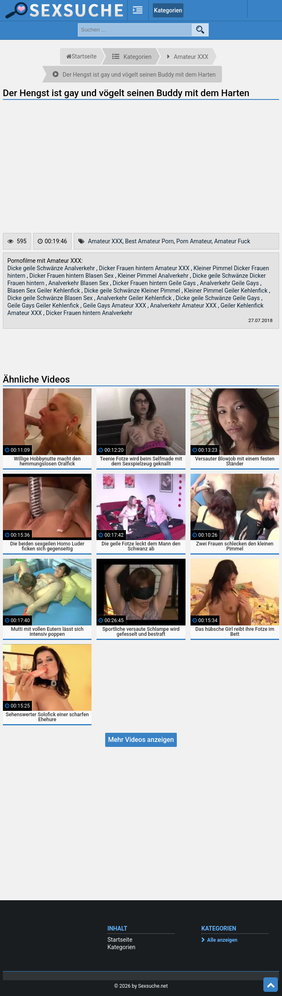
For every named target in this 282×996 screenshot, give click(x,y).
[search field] (135, 29)
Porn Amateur (194, 241)
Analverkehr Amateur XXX (184, 305)
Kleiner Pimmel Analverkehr (154, 275)
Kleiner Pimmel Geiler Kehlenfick (226, 290)
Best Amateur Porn (149, 241)
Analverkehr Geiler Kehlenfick (135, 298)
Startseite (119, 939)
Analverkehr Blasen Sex (79, 283)
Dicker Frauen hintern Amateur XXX (145, 268)
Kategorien (168, 10)
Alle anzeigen (222, 940)
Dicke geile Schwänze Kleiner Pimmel (132, 290)
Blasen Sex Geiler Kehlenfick (44, 290)
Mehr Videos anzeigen (141, 740)
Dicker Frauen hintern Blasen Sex (72, 275)
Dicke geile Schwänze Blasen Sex (50, 298)
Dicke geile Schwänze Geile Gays (218, 298)
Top (271, 985)
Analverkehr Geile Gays (230, 283)
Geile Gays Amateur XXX (115, 305)
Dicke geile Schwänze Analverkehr (51, 268)
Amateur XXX (105, 241)
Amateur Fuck (232, 241)
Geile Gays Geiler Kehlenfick (43, 305)
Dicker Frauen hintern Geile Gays (155, 283)
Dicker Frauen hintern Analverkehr (89, 313)
